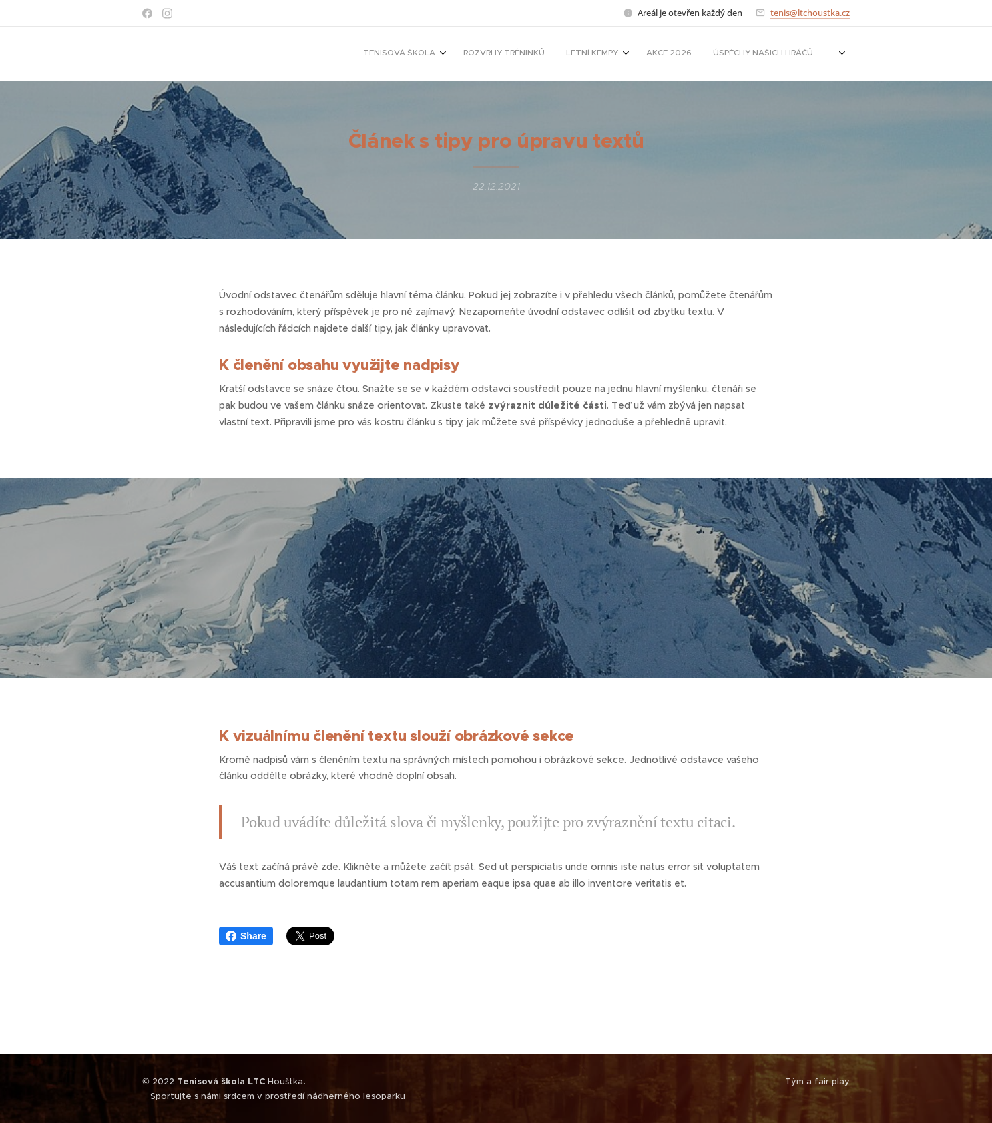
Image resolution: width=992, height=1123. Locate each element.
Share (246, 936)
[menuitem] (601, 54)
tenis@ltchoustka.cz (810, 13)
